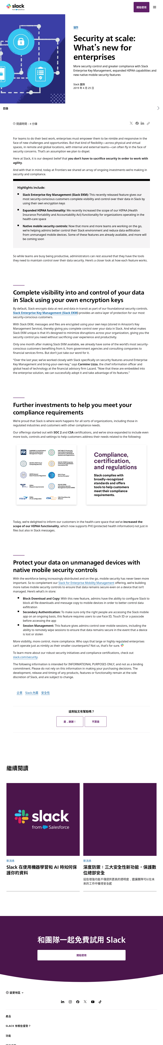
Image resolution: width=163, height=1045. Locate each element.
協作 (75, 27)
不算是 (95, 721)
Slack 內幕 (32, 692)
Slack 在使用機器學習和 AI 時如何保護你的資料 (41, 869)
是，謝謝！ (70, 721)
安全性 (45, 692)
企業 (19, 692)
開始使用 (141, 7)
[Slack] (15, 7)
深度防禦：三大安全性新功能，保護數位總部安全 (119, 869)
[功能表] (154, 7)
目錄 (5, 108)
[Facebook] (77, 1002)
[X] (85, 1002)
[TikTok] (100, 1002)
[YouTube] (92, 1002)
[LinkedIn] (62, 1002)
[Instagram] (70, 1002)
